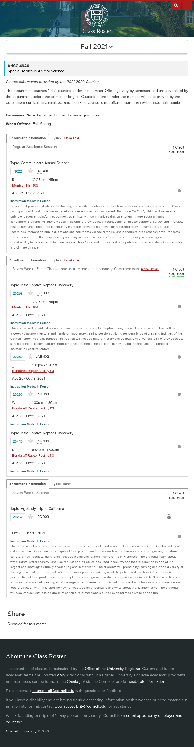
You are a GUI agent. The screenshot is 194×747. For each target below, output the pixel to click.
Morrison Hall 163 (25, 185)
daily (61, 675)
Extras (187, 5)
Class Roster (97, 31)
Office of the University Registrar (112, 668)
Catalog (74, 681)
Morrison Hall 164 (25, 307)
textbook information (147, 681)
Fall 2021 (97, 47)
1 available (71, 138)
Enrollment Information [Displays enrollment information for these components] (27, 138)
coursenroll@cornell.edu (53, 690)
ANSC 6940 (150, 269)
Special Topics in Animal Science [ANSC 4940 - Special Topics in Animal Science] (36, 71)
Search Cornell (176, 5)
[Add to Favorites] (30, 171)
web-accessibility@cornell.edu (80, 706)
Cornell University (21, 731)
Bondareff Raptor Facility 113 (33, 371)
